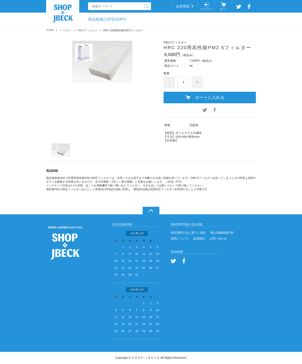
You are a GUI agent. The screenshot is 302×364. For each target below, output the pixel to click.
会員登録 (182, 6)
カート (223, 9)
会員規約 (199, 238)
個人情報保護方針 (222, 232)
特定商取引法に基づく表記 (188, 232)
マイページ (206, 9)
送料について (179, 238)
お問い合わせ (218, 238)
